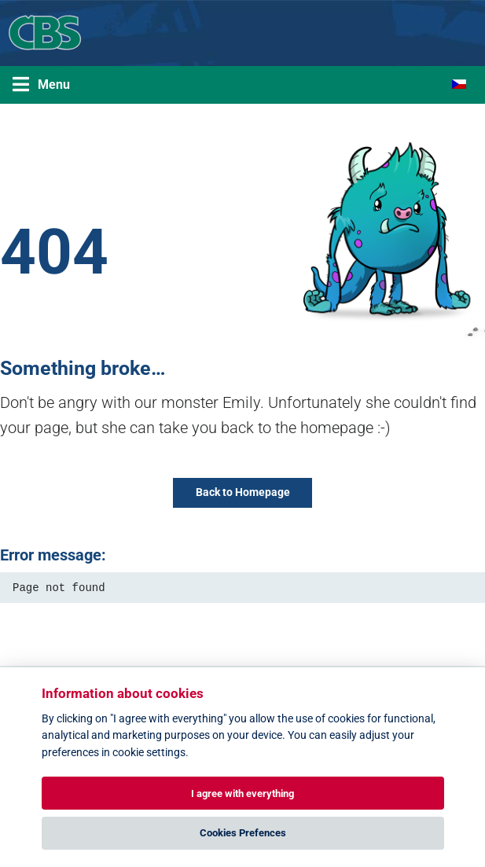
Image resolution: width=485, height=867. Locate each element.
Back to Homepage (243, 492)
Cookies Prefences (243, 833)
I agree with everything (242, 793)
